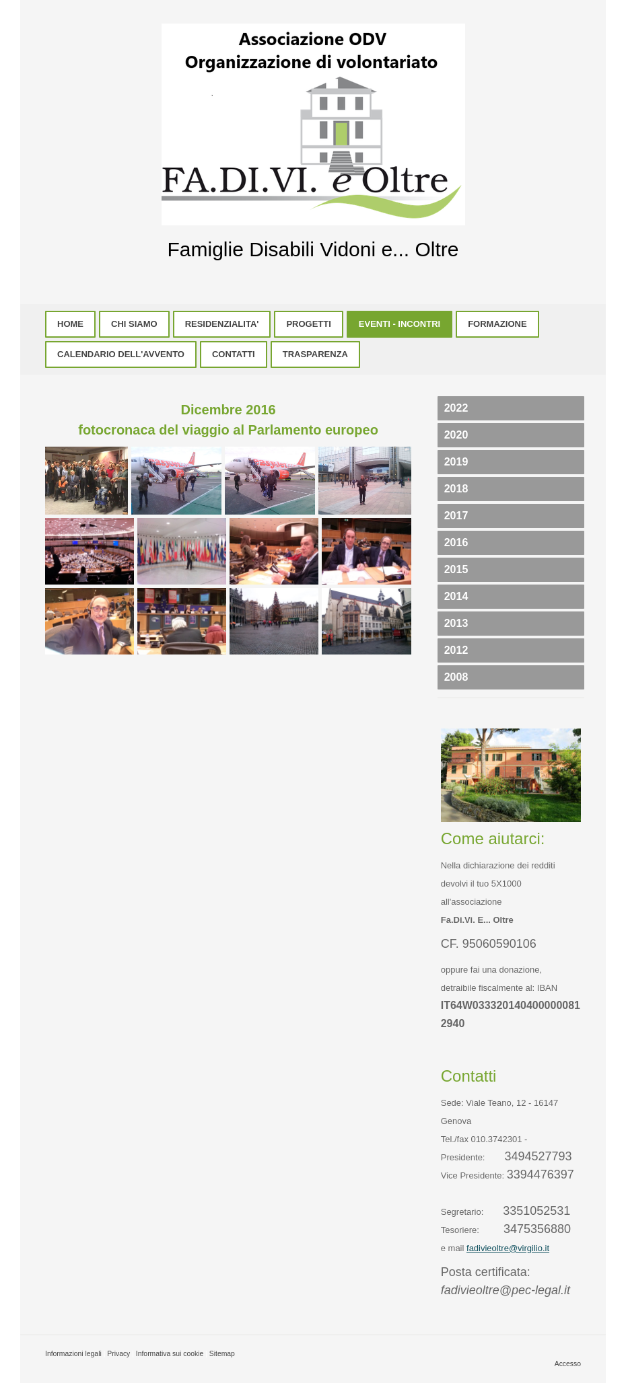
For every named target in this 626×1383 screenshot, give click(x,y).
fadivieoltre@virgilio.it (507, 1248)
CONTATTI (233, 354)
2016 (456, 542)
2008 (456, 677)
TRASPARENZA (315, 354)
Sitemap (222, 1353)
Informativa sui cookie (170, 1353)
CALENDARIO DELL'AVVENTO (120, 354)
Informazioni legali (73, 1353)
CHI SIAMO (134, 324)
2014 (456, 596)
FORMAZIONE (497, 324)
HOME (70, 324)
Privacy (118, 1353)
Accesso (568, 1364)
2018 (456, 488)
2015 (456, 569)
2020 (456, 435)
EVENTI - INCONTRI (399, 324)
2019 (456, 462)
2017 (456, 515)
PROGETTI (308, 324)
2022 (456, 408)
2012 (456, 650)
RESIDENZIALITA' (222, 324)
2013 (456, 623)
